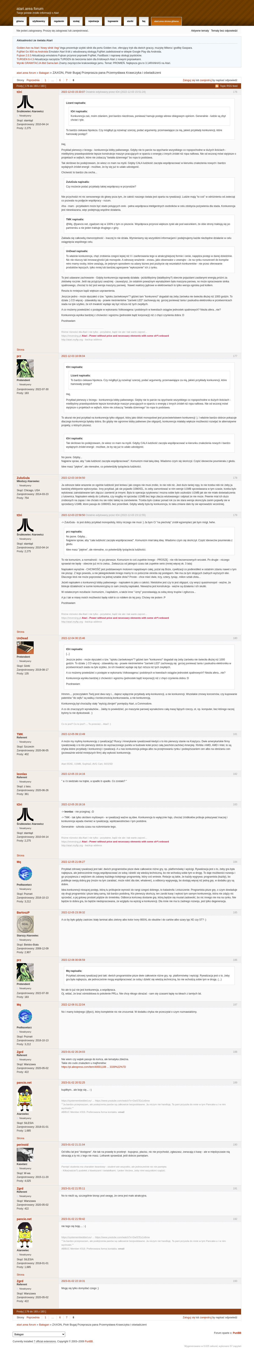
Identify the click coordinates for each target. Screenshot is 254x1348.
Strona (20, 349)
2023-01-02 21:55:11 (73, 1188)
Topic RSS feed (228, 86)
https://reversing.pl (71, 335)
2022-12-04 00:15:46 (73, 638)
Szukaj (76, 21)
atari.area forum (30, 9)
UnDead (22, 638)
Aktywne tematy (200, 30)
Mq (19, 862)
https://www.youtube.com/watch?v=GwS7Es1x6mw (122, 1100)
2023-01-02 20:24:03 (73, 1051)
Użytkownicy (38, 21)
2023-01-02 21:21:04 (73, 1144)
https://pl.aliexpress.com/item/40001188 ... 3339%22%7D (93, 1066)
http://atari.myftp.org (72, 339)
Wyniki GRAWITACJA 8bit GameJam (37, 63)
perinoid (22, 1144)
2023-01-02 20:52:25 (73, 1082)
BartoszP (23, 912)
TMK (20, 734)
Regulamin (59, 21)
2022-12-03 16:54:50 (73, 477)
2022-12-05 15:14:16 (73, 773)
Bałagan (44, 72)
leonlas (22, 774)
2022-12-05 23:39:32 (73, 912)
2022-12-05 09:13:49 (73, 734)
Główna (19, 21)
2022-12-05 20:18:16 (73, 804)
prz (19, 356)
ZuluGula (23, 478)
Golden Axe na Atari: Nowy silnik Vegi (38, 47)
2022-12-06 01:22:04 (73, 1004)
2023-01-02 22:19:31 (73, 1281)
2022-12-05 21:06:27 (73, 861)
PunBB (237, 1332)
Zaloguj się (189, 80)
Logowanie (113, 21)
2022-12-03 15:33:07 (73, 91)
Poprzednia (33, 80)
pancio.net (24, 1082)
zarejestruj (205, 80)
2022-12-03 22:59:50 (73, 515)
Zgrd (20, 1052)
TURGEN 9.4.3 (25, 59)
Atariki (130, 21)
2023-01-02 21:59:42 (73, 1219)
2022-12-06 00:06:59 (73, 959)
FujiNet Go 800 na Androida (32, 51)
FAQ (143, 21)
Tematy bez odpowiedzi (224, 30)
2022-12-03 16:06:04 (73, 356)
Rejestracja (93, 21)
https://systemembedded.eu (76, 1100)
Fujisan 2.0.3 (24, 55)
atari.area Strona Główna (166, 21)
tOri (19, 92)
